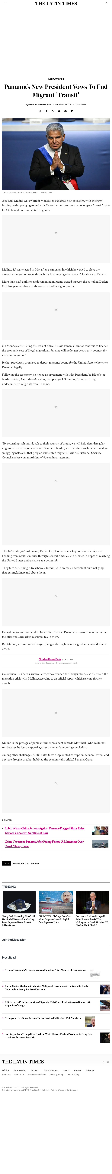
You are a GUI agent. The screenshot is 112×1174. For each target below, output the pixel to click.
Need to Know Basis (50, 659)
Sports (66, 1070)
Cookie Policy (73, 1074)
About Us (6, 1074)
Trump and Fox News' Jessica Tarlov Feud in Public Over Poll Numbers (43, 1018)
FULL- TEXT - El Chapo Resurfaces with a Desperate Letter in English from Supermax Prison (55, 919)
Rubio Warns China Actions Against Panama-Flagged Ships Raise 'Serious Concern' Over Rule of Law (44, 831)
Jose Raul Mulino (20, 863)
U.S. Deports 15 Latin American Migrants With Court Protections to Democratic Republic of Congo (48, 1003)
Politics (5, 1070)
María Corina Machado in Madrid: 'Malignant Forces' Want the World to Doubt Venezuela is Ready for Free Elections (47, 987)
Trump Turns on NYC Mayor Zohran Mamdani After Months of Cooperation (45, 970)
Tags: (6, 863)
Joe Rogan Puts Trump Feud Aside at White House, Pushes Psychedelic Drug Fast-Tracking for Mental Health (49, 1035)
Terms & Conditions (37, 1074)
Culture (77, 1070)
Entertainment (51, 1070)
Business (35, 1070)
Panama (35, 863)
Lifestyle (90, 1070)
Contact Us (19, 1074)
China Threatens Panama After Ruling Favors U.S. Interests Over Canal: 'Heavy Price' (44, 844)
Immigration (20, 1070)
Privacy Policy (56, 1074)
